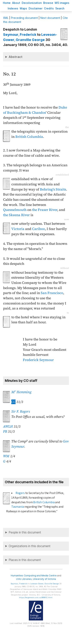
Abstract (15, 57)
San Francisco (52, 293)
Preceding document (24, 17)
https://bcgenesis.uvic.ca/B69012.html (35, 597)
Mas (23, 8)
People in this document (25, 532)
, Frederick (19, 35)
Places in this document (25, 560)
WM (6, 456)
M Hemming (21, 392)
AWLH (8, 426)
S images (62, 2)
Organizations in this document (29, 546)
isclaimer (35, 8)
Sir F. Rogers (20, 411)
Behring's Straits (53, 189)
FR (5, 431)
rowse (48, 2)
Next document (50, 17)
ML (5, 17)
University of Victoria (44, 579)
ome (7, 2)
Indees (13, 8)
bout (16, 2)
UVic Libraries (24, 579)
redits (49, 8)
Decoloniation (32, 2)
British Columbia (29, 136)
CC (13, 402)
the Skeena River (16, 215)
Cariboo (38, 229)
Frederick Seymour (38, 360)
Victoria (17, 229)
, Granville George (44, 584)
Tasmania (17, 507)
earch (60, 8)
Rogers (20, 493)
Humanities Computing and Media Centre (34, 575)
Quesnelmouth (14, 209)
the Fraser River (44, 209)
